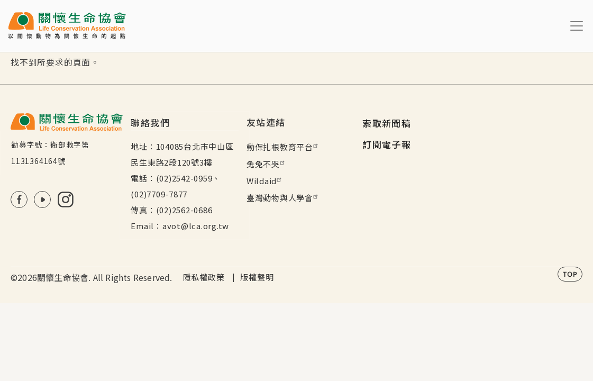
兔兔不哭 (267, 163)
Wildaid (265, 180)
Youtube (42, 199)
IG (65, 199)
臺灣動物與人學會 (284, 197)
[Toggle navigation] (576, 25)
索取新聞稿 (386, 123)
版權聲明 (256, 277)
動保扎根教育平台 (284, 146)
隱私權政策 (204, 277)
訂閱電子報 (386, 144)
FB (19, 199)
